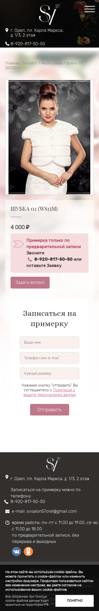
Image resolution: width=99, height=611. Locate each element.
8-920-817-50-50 (28, 44)
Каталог (30, 63)
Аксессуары (51, 63)
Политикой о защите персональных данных (49, 392)
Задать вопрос (30, 282)
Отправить (49, 410)
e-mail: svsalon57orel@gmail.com (44, 511)
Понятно (75, 601)
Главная (12, 63)
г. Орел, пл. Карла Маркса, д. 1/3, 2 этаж (37, 33)
